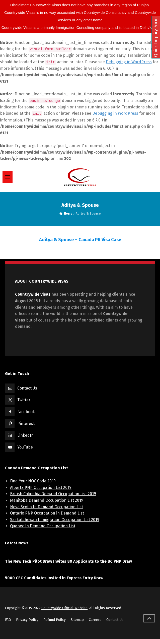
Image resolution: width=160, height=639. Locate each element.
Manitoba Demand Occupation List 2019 (46, 500)
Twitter (23, 400)
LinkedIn (25, 435)
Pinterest (26, 423)
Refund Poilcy (54, 620)
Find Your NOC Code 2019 (33, 481)
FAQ (8, 620)
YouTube (25, 447)
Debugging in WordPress (129, 61)
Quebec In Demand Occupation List (42, 526)
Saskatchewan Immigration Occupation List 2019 (54, 519)
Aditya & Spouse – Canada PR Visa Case (80, 239)
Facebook (26, 411)
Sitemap (77, 620)
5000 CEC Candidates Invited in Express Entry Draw (54, 578)
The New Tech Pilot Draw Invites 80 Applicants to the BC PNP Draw (68, 561)
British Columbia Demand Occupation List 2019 (53, 493)
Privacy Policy (27, 620)
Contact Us (27, 388)
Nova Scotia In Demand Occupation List (46, 506)
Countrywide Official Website (64, 608)
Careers (95, 620)
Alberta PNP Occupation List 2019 (40, 487)
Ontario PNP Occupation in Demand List (47, 513)
